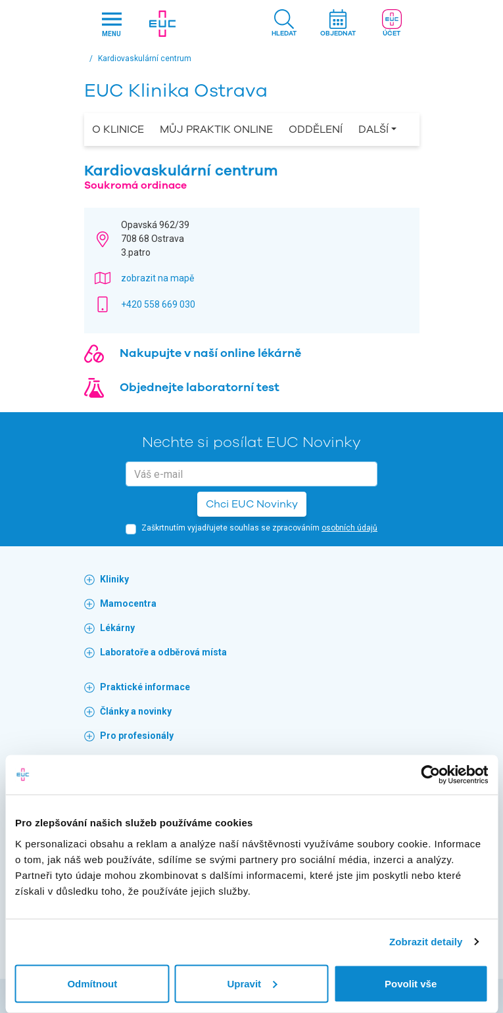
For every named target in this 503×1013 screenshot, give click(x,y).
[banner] (176, 24)
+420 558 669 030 (158, 304)
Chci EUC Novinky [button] (252, 504)
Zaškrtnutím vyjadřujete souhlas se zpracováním (259, 527)
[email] (251, 473)
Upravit (252, 983)
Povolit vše (411, 983)
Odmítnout (92, 983)
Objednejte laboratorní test (199, 387)
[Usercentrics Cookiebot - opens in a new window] (430, 775)
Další (373, 129)
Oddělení (316, 129)
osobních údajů (349, 527)
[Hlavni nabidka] (112, 24)
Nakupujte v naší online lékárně (210, 353)
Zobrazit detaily (426, 941)
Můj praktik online (216, 129)
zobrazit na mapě (157, 278)
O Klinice (118, 129)
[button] (284, 24)
